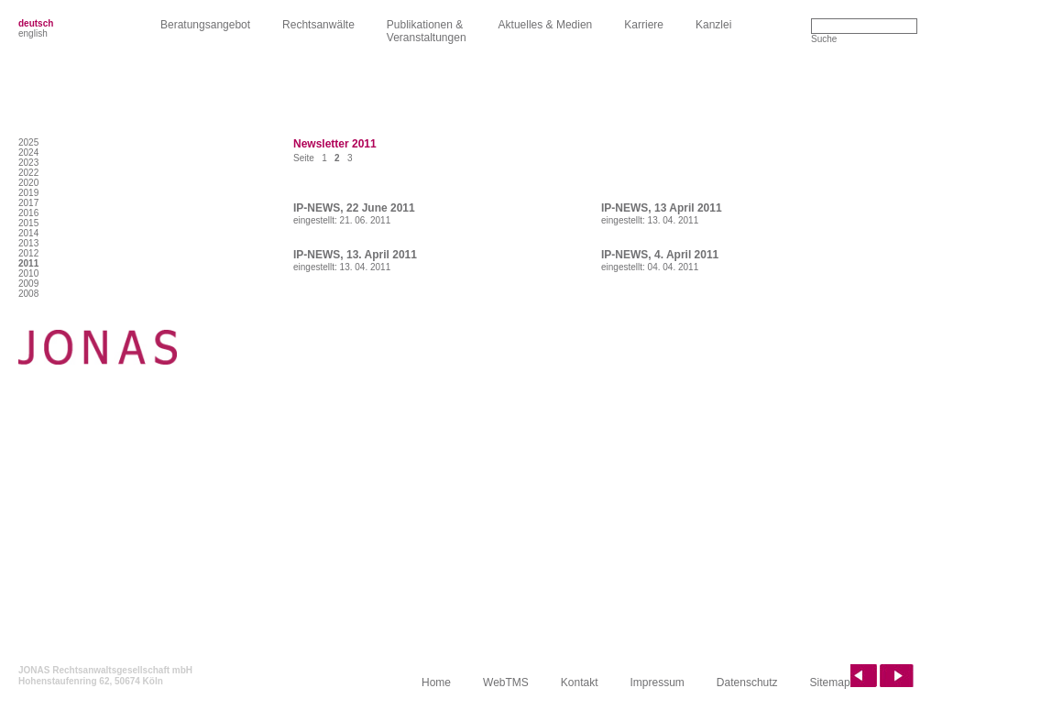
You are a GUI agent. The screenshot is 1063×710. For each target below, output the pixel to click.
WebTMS (506, 682)
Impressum (657, 682)
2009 (28, 284)
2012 (28, 253)
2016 (28, 213)
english (33, 33)
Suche (824, 39)
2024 (28, 152)
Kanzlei (713, 24)
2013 (28, 243)
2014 (28, 233)
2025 (28, 142)
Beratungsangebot (205, 24)
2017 (28, 203)
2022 (28, 173)
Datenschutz (747, 682)
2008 (28, 294)
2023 (28, 163)
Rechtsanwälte (318, 24)
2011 (28, 263)
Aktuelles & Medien (546, 24)
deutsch (35, 23)
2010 (28, 273)
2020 (28, 183)
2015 (28, 223)
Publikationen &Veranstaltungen (426, 31)
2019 (28, 193)
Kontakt (579, 682)
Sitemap (830, 682)
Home (436, 682)
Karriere (643, 24)
